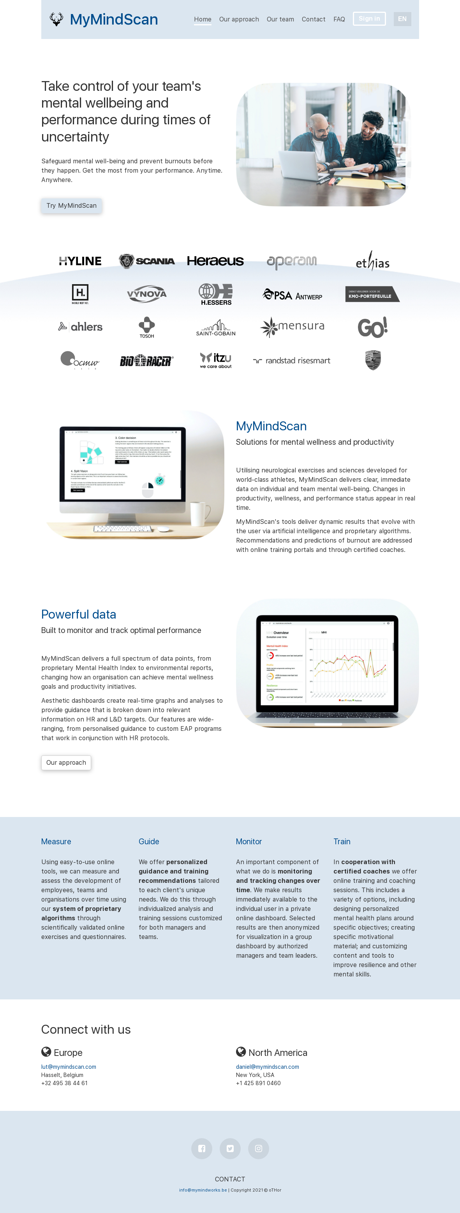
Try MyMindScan (71, 205)
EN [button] (402, 19)
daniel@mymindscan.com (267, 1067)
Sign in (369, 18)
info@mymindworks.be (203, 1190)
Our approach (66, 762)
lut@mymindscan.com (68, 1067)
